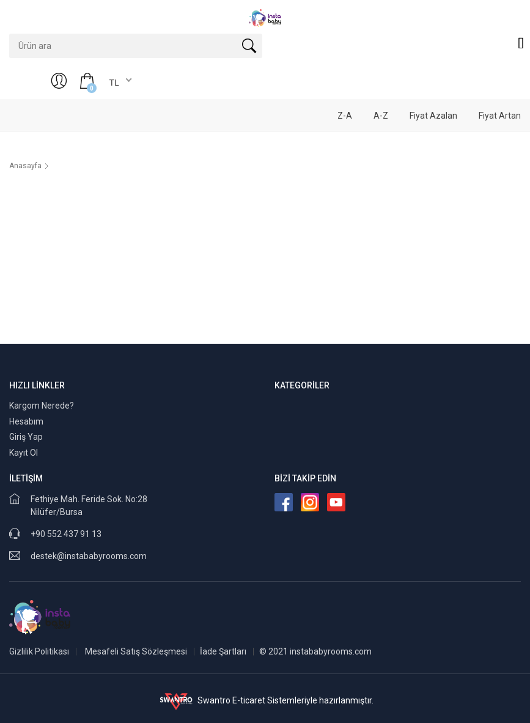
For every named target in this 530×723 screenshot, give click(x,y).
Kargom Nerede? (41, 405)
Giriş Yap (26, 437)
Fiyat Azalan (433, 115)
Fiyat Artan (500, 115)
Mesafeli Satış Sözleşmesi (136, 651)
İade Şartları (223, 651)
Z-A (344, 115)
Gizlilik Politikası (39, 651)
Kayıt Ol (23, 453)
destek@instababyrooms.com (89, 556)
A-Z (381, 115)
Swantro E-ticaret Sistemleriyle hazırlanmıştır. (265, 700)
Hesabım (26, 421)
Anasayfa (25, 165)
